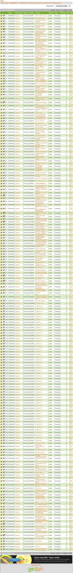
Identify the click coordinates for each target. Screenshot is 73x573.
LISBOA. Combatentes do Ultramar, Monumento (42, 287)
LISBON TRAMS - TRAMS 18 (40, 204)
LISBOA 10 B (39, 308)
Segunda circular (40, 443)
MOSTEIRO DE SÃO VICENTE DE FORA (41, 273)
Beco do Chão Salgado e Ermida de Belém (41, 213)
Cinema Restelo (40, 120)
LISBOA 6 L (39, 400)
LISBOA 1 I (38, 319)
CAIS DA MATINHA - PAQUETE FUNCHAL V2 (41, 458)
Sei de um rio (39, 256)
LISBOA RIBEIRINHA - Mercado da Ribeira (42, 240)
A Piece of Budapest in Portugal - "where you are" (42, 109)
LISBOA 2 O (39, 341)
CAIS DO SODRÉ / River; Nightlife (41, 224)
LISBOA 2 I (38, 335)
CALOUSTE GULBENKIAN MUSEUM (39, 169)
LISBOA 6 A (39, 394)
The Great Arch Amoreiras (40, 278)
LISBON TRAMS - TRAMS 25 (40, 246)
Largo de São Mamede (42, 461)
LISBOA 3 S (39, 359)
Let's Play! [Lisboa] (41, 29)
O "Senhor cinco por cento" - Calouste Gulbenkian (41, 56)
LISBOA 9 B (39, 437)
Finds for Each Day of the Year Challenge (41, 549)
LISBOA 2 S (39, 343)
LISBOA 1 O (39, 325)
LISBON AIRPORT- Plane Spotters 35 (41, 115)
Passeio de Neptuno (41, 129)
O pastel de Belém (40, 281)
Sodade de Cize (40, 123)
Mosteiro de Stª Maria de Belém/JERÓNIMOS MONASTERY (41, 208)
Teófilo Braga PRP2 (41, 172)
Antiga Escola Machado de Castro (41, 509)
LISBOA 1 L (39, 322)
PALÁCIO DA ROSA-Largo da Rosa (41, 494)
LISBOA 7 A (39, 408)
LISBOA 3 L (39, 354)
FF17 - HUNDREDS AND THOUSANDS (41, 81)
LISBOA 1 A (39, 314)
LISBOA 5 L (39, 386)
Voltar (2, 1)
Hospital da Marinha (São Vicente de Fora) (41, 469)
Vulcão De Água (40, 452)
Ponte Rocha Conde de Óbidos (41, 529)
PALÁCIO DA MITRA (41, 500)
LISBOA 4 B (39, 365)
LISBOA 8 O (39, 427)
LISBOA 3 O (39, 357)
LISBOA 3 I (38, 351)
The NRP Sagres (40, 538)
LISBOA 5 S (39, 392)
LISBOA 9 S (39, 440)
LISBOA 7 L (39, 413)
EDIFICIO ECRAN (40, 135)
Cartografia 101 (40, 70)
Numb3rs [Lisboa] (40, 300)
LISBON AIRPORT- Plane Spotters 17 (41, 118)
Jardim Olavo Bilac (41, 248)
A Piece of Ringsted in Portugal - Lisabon (41, 232)
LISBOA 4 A (39, 362)
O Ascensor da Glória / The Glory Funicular (42, 40)
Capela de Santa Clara (42, 514)
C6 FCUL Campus (40, 180)
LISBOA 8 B (39, 424)
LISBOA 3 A (39, 346)
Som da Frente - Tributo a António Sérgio (40, 157)
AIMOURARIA (39, 267)
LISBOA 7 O (39, 416)
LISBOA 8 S (39, 429)
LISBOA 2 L (39, 338)
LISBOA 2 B (39, 333)
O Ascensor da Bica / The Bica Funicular (41, 243)
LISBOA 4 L (39, 370)
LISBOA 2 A (39, 330)
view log (71, 15)
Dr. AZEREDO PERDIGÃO (39, 166)
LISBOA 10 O (39, 311)
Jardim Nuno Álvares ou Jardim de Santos (41, 532)
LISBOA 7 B (39, 411)
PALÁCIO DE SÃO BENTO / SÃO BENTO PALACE (42, 485)
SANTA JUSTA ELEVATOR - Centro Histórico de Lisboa (41, 518)
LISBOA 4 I (38, 368)
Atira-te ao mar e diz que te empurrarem (41, 283)
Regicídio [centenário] (41, 524)
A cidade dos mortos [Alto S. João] (41, 65)
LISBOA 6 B (39, 397)
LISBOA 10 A (39, 306)
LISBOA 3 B (39, 349)
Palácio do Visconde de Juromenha (41, 62)
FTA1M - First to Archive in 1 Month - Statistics (41, 132)
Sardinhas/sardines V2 (42, 544)
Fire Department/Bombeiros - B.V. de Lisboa (42, 535)
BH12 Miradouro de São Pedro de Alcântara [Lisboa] (41, 43)
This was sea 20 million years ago (40, 78)
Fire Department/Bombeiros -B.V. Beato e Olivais (42, 503)
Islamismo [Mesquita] (41, 151)
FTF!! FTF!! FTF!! (40, 23)
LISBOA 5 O (39, 389)
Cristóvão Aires (40, 303)
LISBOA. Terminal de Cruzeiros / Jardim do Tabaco (41, 189)
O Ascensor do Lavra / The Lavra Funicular (41, 219)
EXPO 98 (38, 546)
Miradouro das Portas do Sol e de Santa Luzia (41, 491)
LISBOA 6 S (39, 405)
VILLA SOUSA (39, 275)
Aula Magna (39, 541)
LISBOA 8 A (39, 421)
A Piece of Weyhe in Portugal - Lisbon (41, 230)
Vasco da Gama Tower (41, 83)
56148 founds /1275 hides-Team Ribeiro (41, 254)
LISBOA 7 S (39, 419)
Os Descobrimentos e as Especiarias (41, 235)
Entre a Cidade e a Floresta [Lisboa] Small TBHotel (42, 50)
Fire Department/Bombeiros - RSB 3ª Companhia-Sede (42, 296)
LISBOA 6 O (39, 402)
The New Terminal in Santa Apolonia (41, 186)
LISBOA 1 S (39, 327)
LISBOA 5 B (39, 381)
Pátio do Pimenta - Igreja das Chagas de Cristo (41, 481)
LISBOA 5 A (39, 378)
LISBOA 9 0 (39, 432)
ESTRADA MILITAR (41, 449)
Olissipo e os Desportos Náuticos (41, 264)
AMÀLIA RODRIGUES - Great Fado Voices (41, 92)
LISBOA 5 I (38, 384)
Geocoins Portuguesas (42, 178)
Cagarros (13, 3)
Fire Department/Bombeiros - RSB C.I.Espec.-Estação (42, 98)
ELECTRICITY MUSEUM (39, 259)
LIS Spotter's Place (41, 53)
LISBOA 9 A (39, 435)
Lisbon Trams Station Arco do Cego (41, 126)
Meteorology (39, 112)
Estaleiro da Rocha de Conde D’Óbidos (41, 227)
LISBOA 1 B (39, 316)
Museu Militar (39, 472)
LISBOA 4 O (39, 373)
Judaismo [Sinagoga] (41, 102)
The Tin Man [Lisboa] (41, 15)
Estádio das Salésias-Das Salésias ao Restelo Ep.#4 (41, 201)
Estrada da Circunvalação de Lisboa (40, 446)
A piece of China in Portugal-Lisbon (41, 195)
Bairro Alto (38, 488)
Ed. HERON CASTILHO (39, 94)
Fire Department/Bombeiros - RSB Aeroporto (42, 106)
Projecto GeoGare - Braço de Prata (41, 89)
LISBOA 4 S (39, 376)
